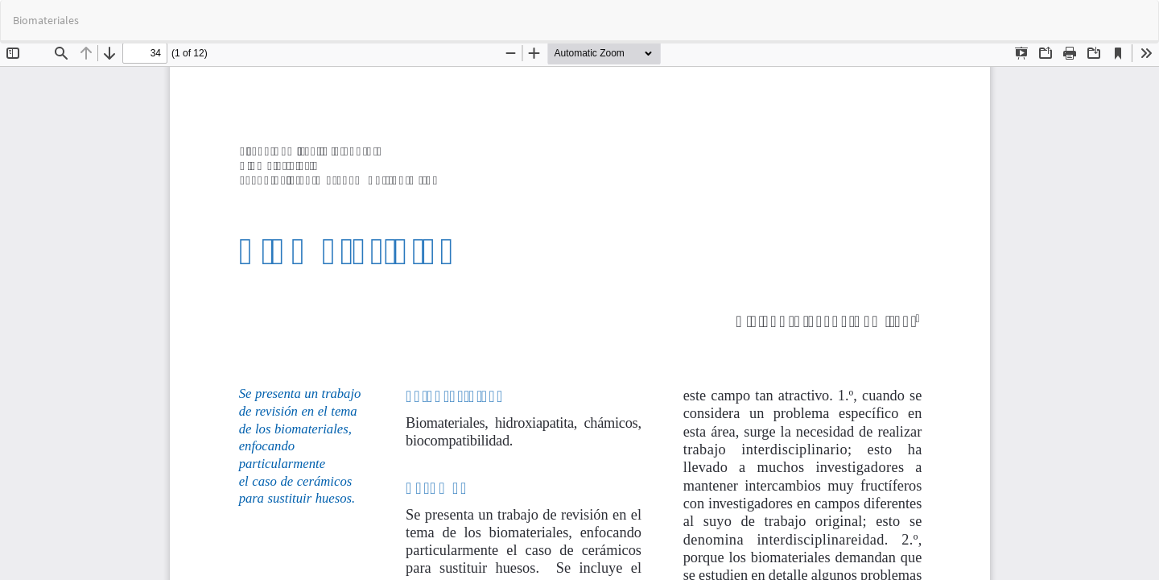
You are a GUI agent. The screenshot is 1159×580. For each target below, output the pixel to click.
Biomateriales (46, 20)
